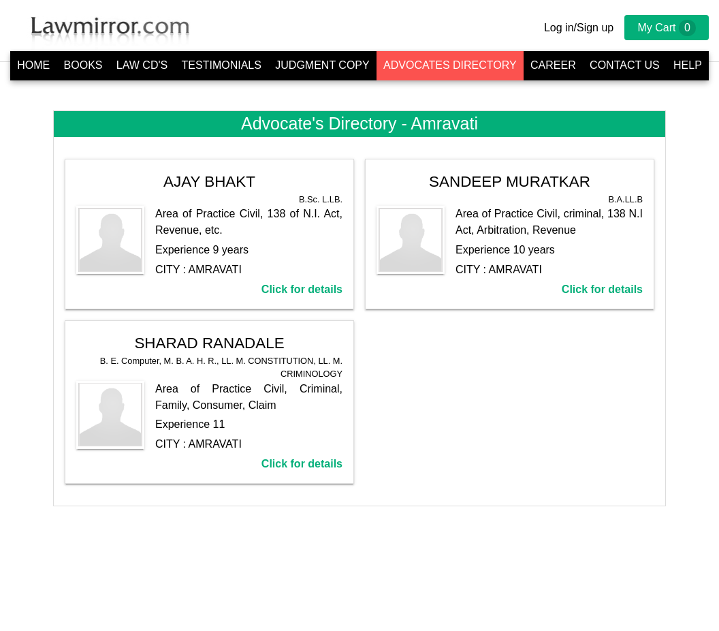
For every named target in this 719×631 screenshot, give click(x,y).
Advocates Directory (450, 65)
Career (553, 65)
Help (687, 65)
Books (83, 65)
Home (33, 65)
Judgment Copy (322, 65)
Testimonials (221, 65)
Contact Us (625, 65)
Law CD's (141, 65)
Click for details (301, 289)
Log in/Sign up (578, 27)
